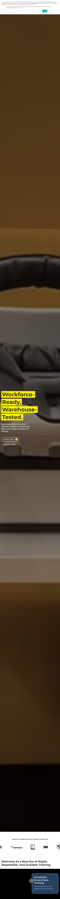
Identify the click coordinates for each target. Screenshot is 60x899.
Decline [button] (50, 11)
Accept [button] (45, 11)
